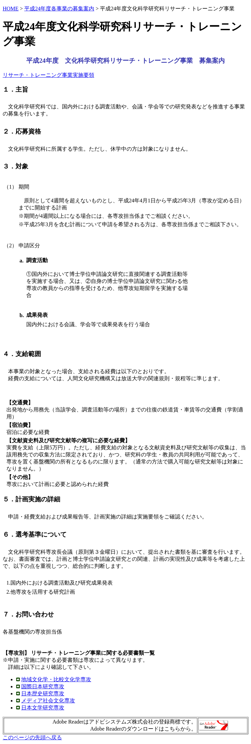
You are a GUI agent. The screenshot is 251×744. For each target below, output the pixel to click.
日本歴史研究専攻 (42, 693)
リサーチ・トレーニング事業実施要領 (48, 75)
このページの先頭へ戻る (32, 737)
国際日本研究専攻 (42, 686)
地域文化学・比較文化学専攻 (56, 679)
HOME (11, 8)
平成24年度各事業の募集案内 (59, 8)
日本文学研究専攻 (42, 707)
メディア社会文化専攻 (48, 700)
